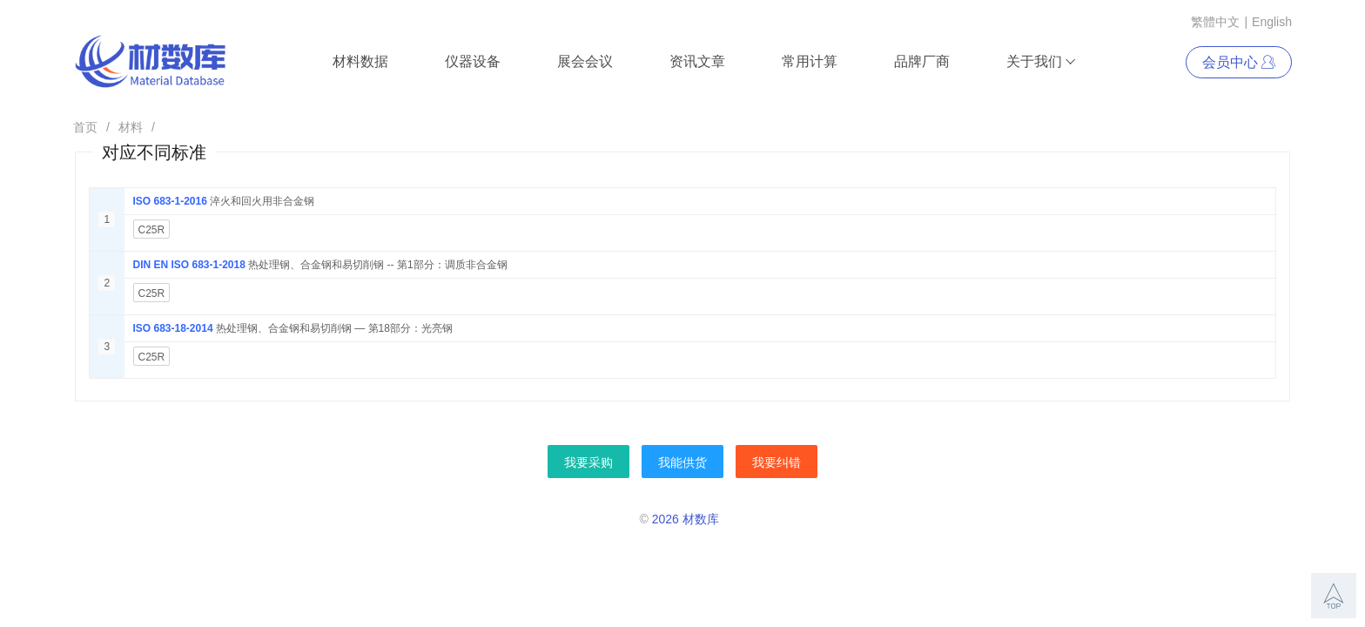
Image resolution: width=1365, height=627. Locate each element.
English (1272, 22)
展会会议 (585, 61)
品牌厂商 (922, 61)
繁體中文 (1215, 22)
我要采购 (588, 462)
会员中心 (1238, 62)
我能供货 (682, 462)
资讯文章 (697, 61)
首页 (85, 127)
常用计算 (809, 61)
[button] (1333, 595)
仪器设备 (473, 61)
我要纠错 (776, 462)
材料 (130, 127)
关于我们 (1041, 62)
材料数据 (360, 61)
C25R (151, 230)
